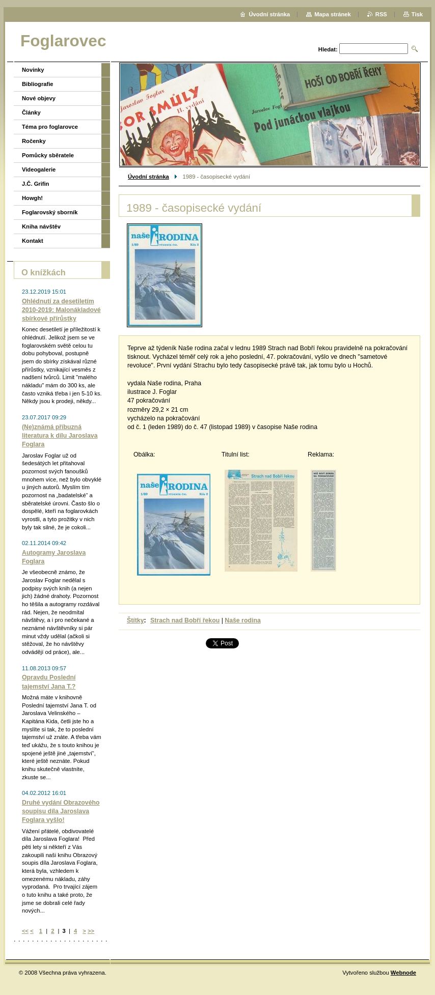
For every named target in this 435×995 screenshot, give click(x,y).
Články (31, 112)
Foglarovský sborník (49, 212)
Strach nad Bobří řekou (185, 620)
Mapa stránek (332, 14)
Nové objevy (39, 98)
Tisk (417, 14)
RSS (381, 14)
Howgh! (32, 198)
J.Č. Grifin (35, 184)
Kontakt (32, 241)
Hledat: (328, 49)
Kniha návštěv (41, 226)
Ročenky (34, 141)
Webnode (403, 973)
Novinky (33, 70)
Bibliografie (37, 84)
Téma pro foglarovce (50, 127)
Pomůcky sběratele (48, 155)
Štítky (135, 620)
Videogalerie (39, 169)
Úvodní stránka (148, 177)
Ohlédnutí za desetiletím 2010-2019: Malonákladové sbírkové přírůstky (61, 310)
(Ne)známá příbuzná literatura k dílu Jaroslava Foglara (60, 435)
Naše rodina (242, 620)
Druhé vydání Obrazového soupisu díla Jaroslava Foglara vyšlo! (61, 811)
